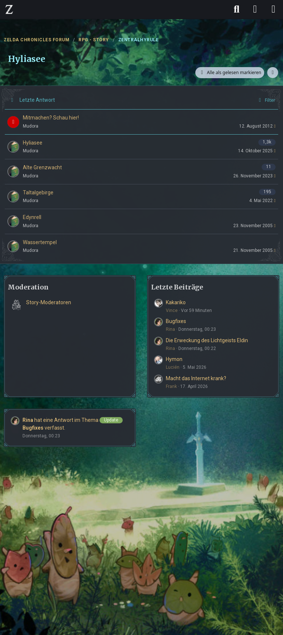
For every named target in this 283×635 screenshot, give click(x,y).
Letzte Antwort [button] (37, 100)
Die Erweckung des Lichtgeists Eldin (207, 340)
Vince (172, 310)
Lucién (172, 367)
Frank (171, 386)
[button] (272, 72)
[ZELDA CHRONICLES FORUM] (9, 9)
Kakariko (176, 302)
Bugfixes (176, 321)
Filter (265, 100)
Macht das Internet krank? (196, 378)
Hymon (174, 359)
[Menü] (273, 9)
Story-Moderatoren (48, 302)
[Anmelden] (255, 9)
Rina (170, 329)
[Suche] (236, 9)
